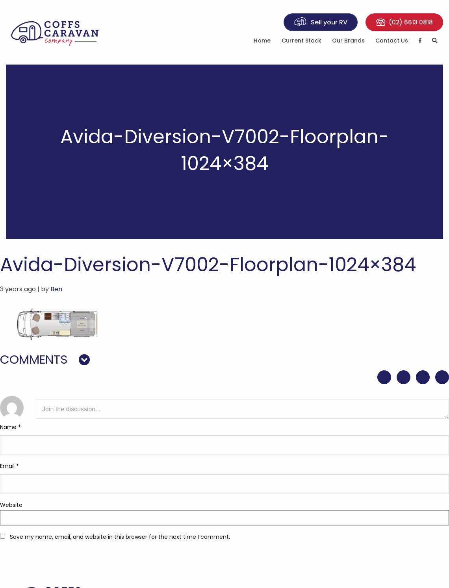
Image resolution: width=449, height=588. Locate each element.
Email (9, 466)
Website (11, 505)
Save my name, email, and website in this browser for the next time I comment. (120, 537)
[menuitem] (262, 42)
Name (10, 427)
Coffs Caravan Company (56, 32)
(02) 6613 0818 (404, 22)
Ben (56, 289)
